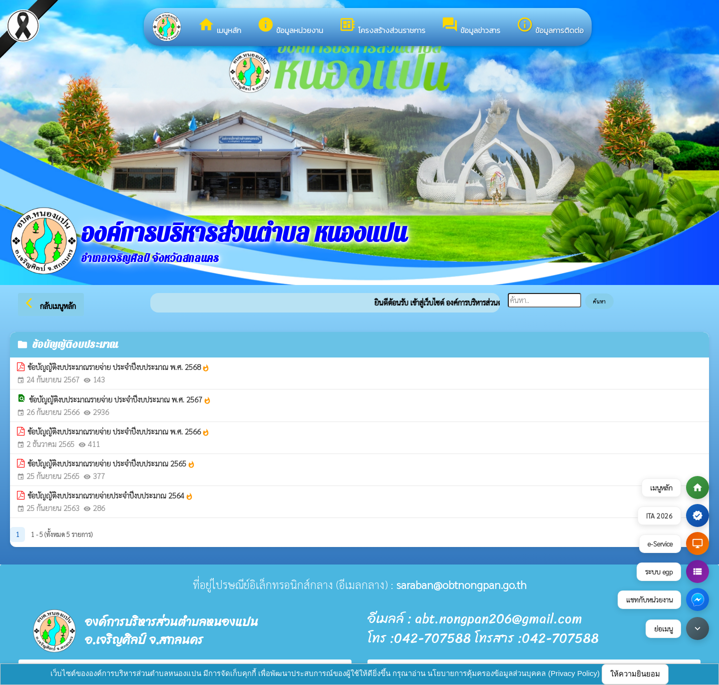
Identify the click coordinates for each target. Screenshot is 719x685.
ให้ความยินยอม (635, 674)
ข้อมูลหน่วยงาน (290, 26)
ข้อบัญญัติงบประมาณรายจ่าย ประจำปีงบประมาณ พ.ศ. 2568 (118, 367)
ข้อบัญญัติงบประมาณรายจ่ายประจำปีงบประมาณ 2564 (110, 495)
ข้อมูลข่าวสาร (470, 26)
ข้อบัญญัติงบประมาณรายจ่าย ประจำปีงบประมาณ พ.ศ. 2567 (120, 399)
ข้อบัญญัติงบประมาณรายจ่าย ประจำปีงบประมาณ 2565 (111, 463)
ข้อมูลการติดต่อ (550, 26)
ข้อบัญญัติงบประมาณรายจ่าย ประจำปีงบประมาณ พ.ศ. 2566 (118, 431)
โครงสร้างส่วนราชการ (382, 26)
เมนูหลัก (219, 26)
